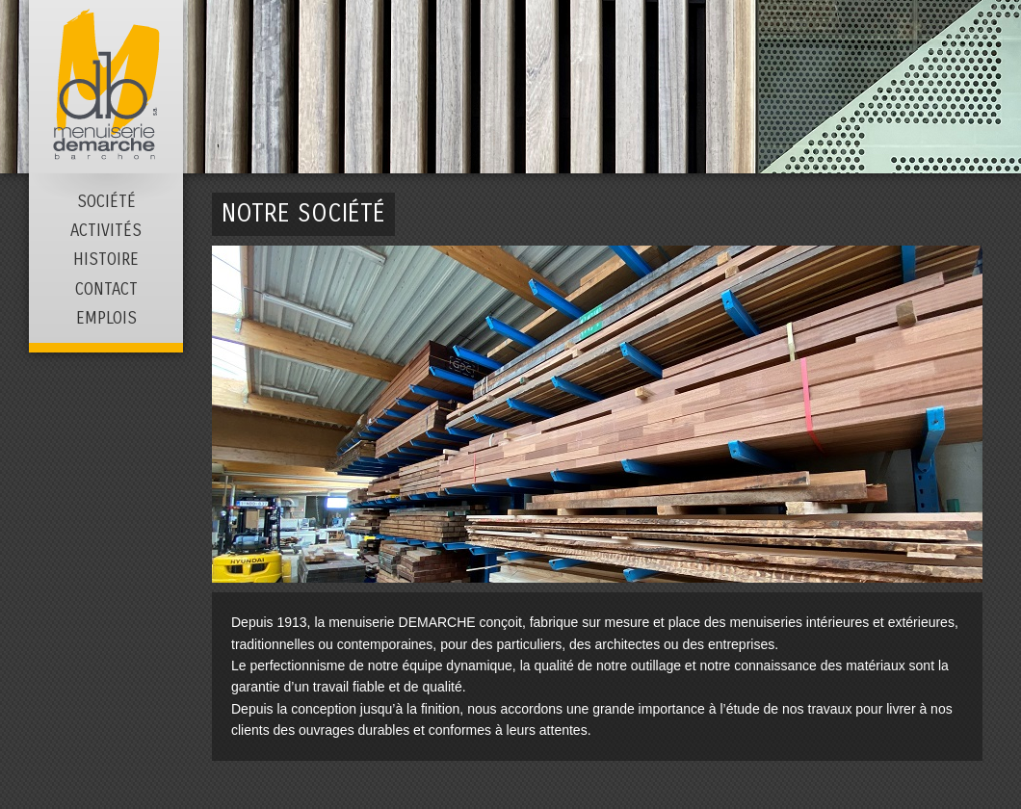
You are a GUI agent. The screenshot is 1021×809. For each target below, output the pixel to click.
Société (106, 202)
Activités (106, 231)
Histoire (106, 260)
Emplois (106, 318)
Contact (106, 290)
